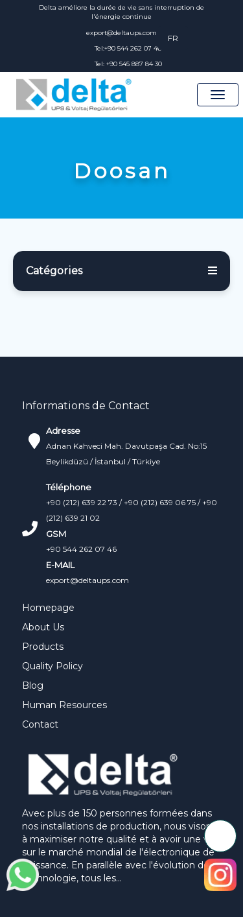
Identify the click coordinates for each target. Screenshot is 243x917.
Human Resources (64, 705)
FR (173, 38)
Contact (40, 724)
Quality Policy (52, 666)
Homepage (48, 607)
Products (43, 646)
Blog (32, 685)
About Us (43, 627)
